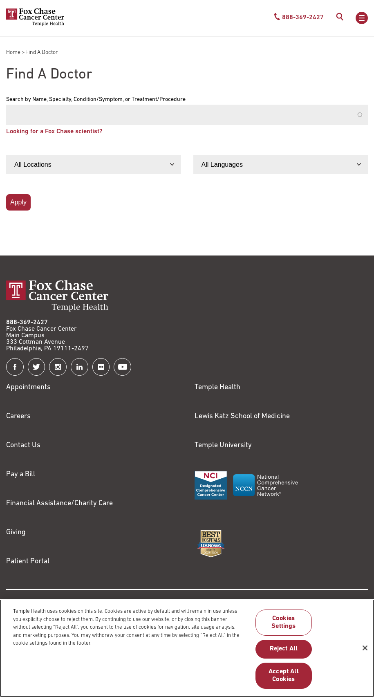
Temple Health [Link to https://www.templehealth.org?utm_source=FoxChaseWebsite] (217, 387)
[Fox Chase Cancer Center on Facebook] (15, 367)
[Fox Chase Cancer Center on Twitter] (36, 367)
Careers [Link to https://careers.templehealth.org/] (18, 416)
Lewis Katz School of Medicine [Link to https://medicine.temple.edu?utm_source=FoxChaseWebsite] (242, 416)
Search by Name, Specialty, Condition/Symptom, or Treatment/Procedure (96, 100)
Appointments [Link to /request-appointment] (28, 387)
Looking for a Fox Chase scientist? (54, 131)
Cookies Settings (283, 626)
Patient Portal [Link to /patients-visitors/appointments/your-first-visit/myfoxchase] (27, 561)
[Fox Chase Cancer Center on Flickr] (101, 367)
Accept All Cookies (284, 679)
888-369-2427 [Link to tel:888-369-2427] (27, 322)
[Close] (365, 651)
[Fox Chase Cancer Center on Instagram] (58, 367)
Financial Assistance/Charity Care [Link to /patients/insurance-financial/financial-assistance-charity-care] (59, 503)
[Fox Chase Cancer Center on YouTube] (122, 367)
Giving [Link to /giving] (16, 532)
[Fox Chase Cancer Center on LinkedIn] (79, 367)
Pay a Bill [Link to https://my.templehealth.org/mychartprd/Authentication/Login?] (20, 474)
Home (13, 52)
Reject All (284, 652)
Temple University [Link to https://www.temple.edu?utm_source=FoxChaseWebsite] (223, 445)
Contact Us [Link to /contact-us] (23, 445)
